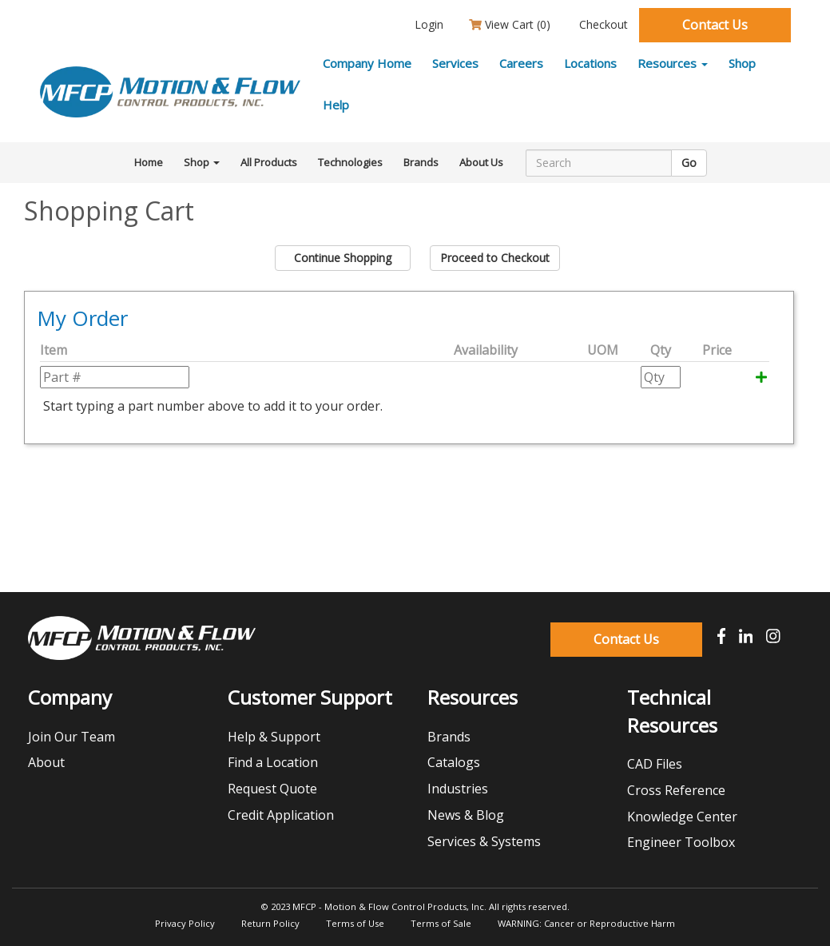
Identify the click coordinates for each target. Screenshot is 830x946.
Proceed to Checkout (495, 257)
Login (427, 24)
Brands (421, 162)
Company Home (367, 63)
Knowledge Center (682, 816)
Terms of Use (355, 923)
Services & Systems (484, 841)
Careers (521, 63)
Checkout (602, 24)
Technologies (350, 162)
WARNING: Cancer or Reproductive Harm (586, 923)
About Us (481, 162)
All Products (268, 162)
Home (148, 162)
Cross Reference (676, 790)
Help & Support (274, 736)
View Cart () (509, 24)
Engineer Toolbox (681, 842)
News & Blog (465, 815)
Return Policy (270, 923)
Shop (742, 63)
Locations (590, 63)
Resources (672, 63)
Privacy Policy (185, 923)
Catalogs (453, 762)
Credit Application (281, 815)
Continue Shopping (342, 257)
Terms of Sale (441, 923)
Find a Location (273, 762)
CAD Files (654, 764)
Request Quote (272, 788)
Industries (457, 788)
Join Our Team (71, 736)
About (46, 762)
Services (455, 63)
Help (336, 105)
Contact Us (715, 25)
